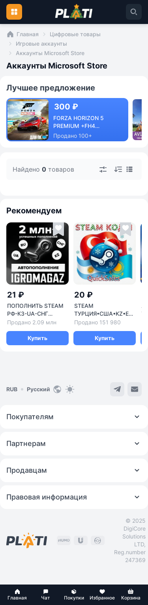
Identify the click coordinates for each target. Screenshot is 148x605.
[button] (17, 594)
